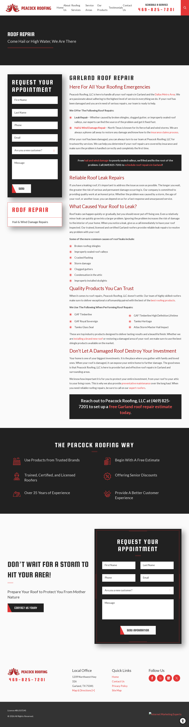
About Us (66, 7)
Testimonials (116, 7)
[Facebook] (152, 678)
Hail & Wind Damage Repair (90, 127)
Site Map (117, 690)
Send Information (138, 630)
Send (21, 188)
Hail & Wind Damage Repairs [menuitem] (30, 222)
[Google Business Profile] (168, 678)
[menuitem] (60, 7)
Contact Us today (25, 608)
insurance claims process (164, 132)
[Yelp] (160, 678)
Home (60, 7)
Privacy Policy (120, 685)
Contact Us (127, 7)
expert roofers (137, 387)
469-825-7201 (156, 9)
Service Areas (89, 7)
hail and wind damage (96, 160)
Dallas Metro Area (165, 94)
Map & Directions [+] (83, 690)
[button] (182, 720)
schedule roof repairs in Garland (143, 164)
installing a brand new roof (88, 338)
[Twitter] (176, 678)
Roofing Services (76, 7)
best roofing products (163, 300)
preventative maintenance (136, 383)
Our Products (102, 7)
